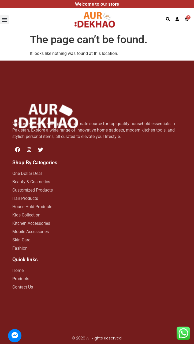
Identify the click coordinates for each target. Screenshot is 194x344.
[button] (4, 19)
